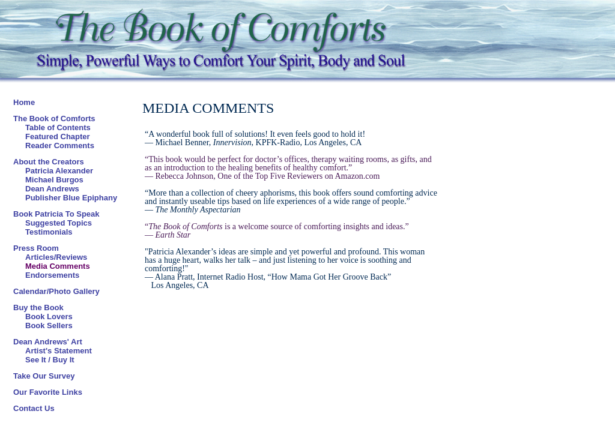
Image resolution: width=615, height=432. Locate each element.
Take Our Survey (43, 375)
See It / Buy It (49, 359)
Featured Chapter (57, 136)
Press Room (36, 248)
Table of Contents (58, 127)
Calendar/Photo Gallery (56, 291)
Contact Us (34, 408)
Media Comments (57, 266)
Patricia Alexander (59, 170)
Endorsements (52, 275)
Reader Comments (59, 145)
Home (24, 102)
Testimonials (49, 231)
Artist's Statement (58, 350)
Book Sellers (49, 325)
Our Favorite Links (47, 392)
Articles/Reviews (56, 257)
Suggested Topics (58, 222)
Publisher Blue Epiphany (71, 197)
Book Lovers (49, 316)
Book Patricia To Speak (56, 213)
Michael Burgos (54, 179)
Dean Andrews (52, 188)
